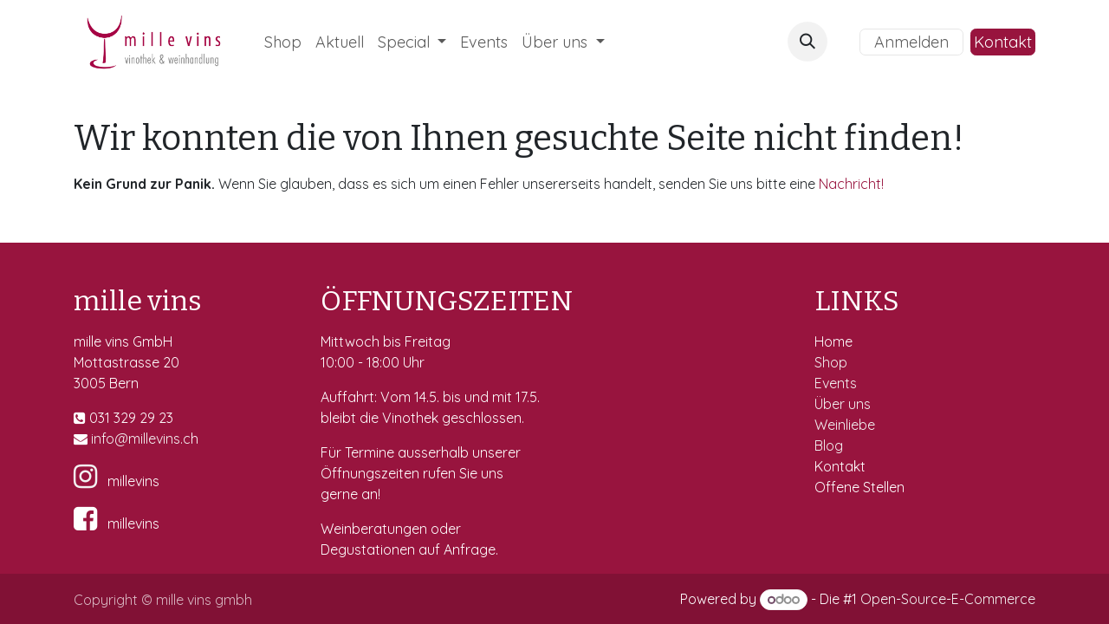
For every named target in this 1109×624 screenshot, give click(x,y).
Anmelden (911, 42)
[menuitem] (282, 42)
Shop (832, 362)
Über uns (842, 404)
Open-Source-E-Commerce (947, 599)
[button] (807, 42)
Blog (828, 445)
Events (837, 383)
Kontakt (1003, 42)
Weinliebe (846, 424)
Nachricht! (851, 183)
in (96, 438)
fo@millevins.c (146, 438)
